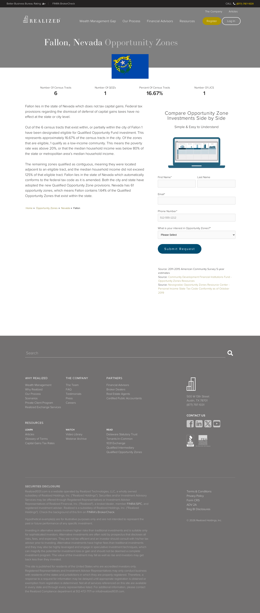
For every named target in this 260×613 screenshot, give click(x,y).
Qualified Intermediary (120, 447)
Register (212, 21)
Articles (233, 11)
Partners (114, 378)
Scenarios (31, 398)
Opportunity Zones (47, 208)
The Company (213, 11)
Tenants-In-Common (119, 438)
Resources (187, 21)
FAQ (69, 389)
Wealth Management (38, 385)
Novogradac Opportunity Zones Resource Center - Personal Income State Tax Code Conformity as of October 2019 (194, 288)
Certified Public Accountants (124, 398)
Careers (71, 402)
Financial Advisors (160, 21)
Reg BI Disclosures (198, 509)
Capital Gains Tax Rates (40, 443)
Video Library (74, 434)
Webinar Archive (76, 438)
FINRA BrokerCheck (63, 3)
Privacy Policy (195, 496)
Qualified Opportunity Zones (124, 452)
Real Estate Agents (118, 394)
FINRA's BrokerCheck (100, 512)
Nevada (65, 208)
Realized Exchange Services (43, 407)
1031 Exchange (115, 443)
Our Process (131, 21)
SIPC (139, 503)
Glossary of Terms (36, 438)
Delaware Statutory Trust (121, 434)
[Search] (125, 353)
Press (69, 398)
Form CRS (193, 500)
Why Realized (36, 378)
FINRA (131, 503)
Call (229, 3)
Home (29, 208)
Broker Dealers (115, 389)
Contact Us (196, 415)
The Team (72, 385)
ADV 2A (192, 504)
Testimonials (73, 394)
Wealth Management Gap (97, 21)
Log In (231, 21)
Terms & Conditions (199, 491)
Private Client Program (39, 402)
